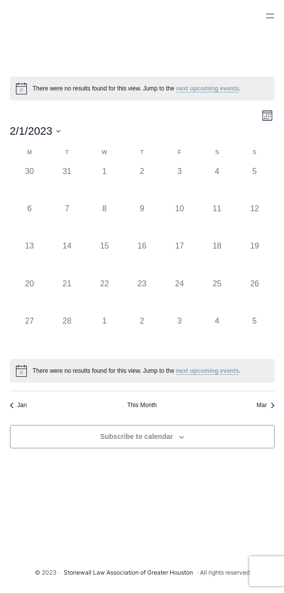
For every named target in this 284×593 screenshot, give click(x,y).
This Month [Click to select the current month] (142, 405)
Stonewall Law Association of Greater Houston (128, 572)
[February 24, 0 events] (179, 296)
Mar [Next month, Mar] (266, 405)
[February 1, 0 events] (104, 184)
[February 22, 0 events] (104, 296)
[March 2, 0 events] (142, 333)
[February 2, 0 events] (142, 184)
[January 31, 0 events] (67, 184)
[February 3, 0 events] (179, 184)
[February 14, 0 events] (67, 258)
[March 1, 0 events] (104, 333)
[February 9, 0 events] (142, 221)
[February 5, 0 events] (254, 184)
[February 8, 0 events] (104, 221)
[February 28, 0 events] (67, 333)
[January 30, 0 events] (29, 184)
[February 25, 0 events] (217, 296)
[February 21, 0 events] (67, 296)
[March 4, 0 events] (217, 333)
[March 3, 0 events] (179, 333)
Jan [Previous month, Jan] (18, 405)
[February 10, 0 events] (179, 221)
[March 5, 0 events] (254, 333)
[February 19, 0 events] (254, 258)
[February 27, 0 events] (29, 333)
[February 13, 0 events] (29, 258)
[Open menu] (270, 16)
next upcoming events (207, 88)
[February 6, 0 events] (29, 221)
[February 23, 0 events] (142, 296)
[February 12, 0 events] (254, 221)
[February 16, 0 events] (142, 258)
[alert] (142, 88)
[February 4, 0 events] (217, 184)
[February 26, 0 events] (254, 296)
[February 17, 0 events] (179, 258)
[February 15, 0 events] (104, 258)
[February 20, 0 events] (29, 296)
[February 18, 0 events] (217, 258)
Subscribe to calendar (136, 436)
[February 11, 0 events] (217, 221)
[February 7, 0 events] (67, 221)
